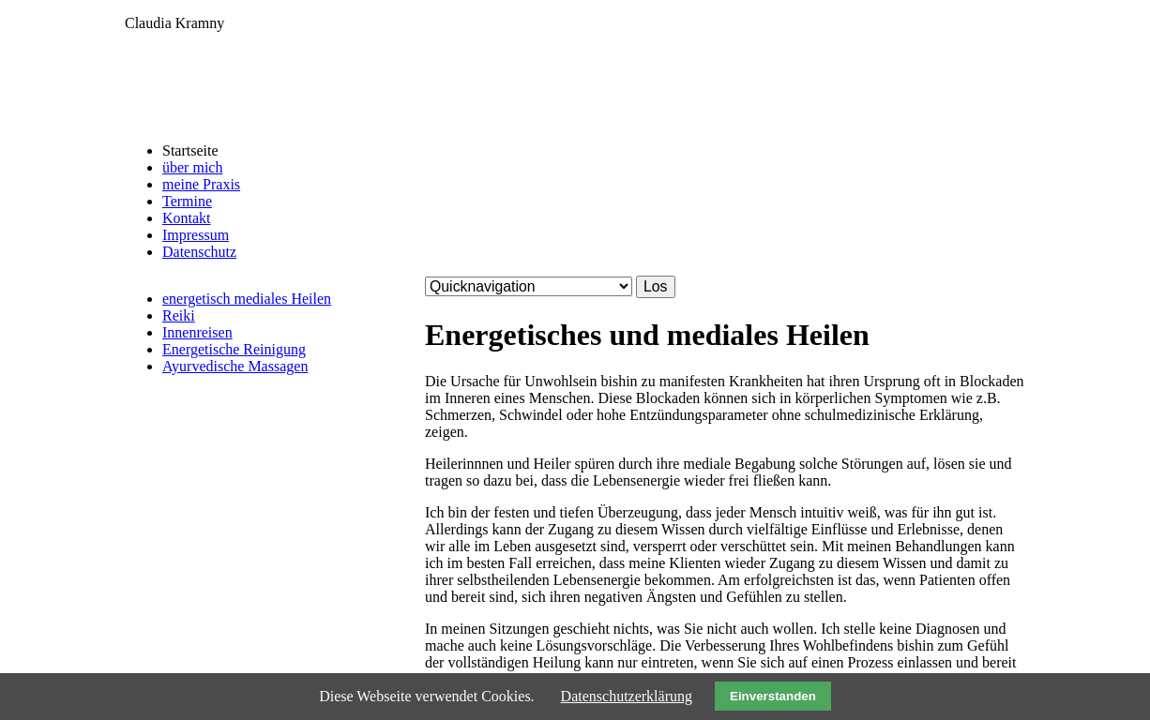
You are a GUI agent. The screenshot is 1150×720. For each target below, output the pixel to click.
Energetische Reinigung (234, 349)
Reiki (178, 315)
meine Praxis (201, 184)
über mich (192, 167)
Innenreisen (197, 332)
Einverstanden (773, 696)
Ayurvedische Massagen (235, 366)
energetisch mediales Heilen (246, 299)
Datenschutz (199, 252)
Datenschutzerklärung (626, 696)
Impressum (195, 235)
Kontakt (186, 218)
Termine (187, 201)
